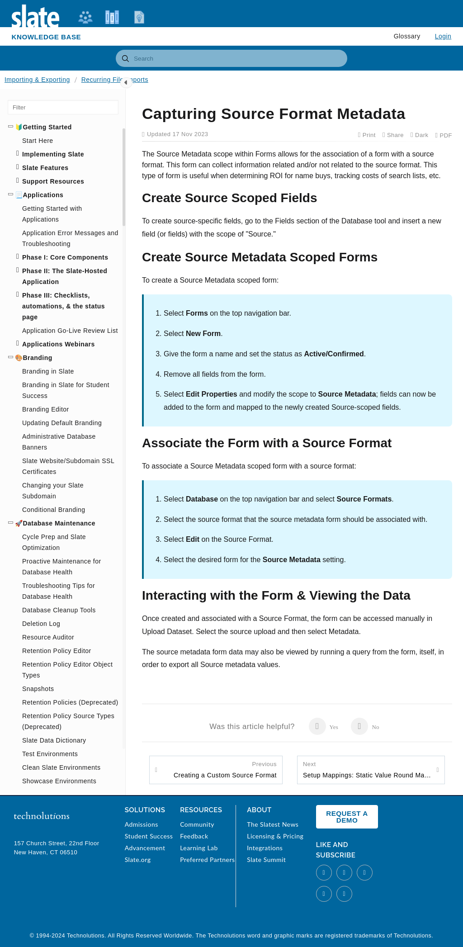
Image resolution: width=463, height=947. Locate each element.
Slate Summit (266, 859)
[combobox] (231, 58)
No (365, 726)
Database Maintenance (59, 523)
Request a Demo (347, 817)
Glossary (407, 36)
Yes (323, 726)
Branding (37, 357)
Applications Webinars (58, 344)
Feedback (194, 836)
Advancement (145, 848)
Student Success (149, 836)
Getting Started (47, 127)
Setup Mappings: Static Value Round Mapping (367, 769)
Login (443, 36)
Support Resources (53, 181)
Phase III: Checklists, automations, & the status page (63, 306)
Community (197, 824)
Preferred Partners (207, 859)
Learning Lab (199, 848)
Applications (43, 195)
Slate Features (45, 167)
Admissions (141, 824)
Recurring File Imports (114, 79)
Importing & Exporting (37, 79)
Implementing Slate (53, 154)
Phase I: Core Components (65, 257)
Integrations (265, 848)
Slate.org (138, 859)
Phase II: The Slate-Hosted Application (64, 276)
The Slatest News (272, 824)
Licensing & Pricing (275, 836)
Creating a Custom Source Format (225, 769)
